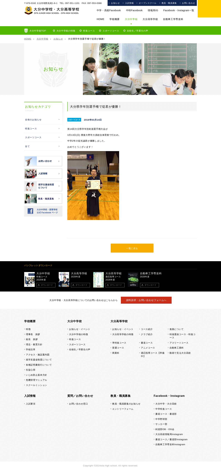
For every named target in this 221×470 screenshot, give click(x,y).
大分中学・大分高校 (166, 403)
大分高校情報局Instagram (169, 434)
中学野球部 (161, 419)
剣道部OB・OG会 (164, 429)
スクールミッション (36, 385)
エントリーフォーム (122, 409)
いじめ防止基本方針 (36, 375)
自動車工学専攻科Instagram (170, 444)
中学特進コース (163, 409)
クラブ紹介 (147, 334)
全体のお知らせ (33, 119)
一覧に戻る (132, 248)
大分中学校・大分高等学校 (51, 10)
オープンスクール (147, 3)
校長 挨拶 (32, 339)
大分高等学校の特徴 (122, 334)
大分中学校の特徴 (65, 30)
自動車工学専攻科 (173, 19)
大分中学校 (131, 19)
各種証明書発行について (39, 365)
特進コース (89, 30)
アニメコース (148, 347)
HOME (100, 19)
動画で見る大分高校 (180, 353)
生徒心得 (30, 370)
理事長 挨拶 (33, 334)
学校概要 (114, 19)
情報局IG (153, 10)
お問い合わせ (188, 3)
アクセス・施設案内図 (38, 354)
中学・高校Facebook (109, 10)
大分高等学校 (150, 19)
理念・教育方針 (34, 344)
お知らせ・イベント (79, 329)
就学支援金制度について (39, 359)
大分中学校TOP (37, 30)
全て (27, 146)
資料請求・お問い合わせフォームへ (146, 300)
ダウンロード (47, 285)
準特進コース (119, 342)
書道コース (147, 342)
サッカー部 (161, 424)
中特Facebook (134, 10)
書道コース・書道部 (166, 414)
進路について (177, 329)
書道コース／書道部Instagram (171, 439)
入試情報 (129, 3)
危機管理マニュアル (36, 380)
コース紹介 (147, 329)
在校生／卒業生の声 (137, 30)
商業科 (115, 353)
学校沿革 (30, 349)
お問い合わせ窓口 (78, 403)
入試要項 (30, 403)
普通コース (118, 347)
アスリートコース (179, 342)
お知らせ (115, 3)
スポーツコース (111, 30)
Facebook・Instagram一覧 (178, 10)
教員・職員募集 (169, 3)
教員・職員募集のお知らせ (126, 403)
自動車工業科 (177, 347)
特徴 (28, 329)
